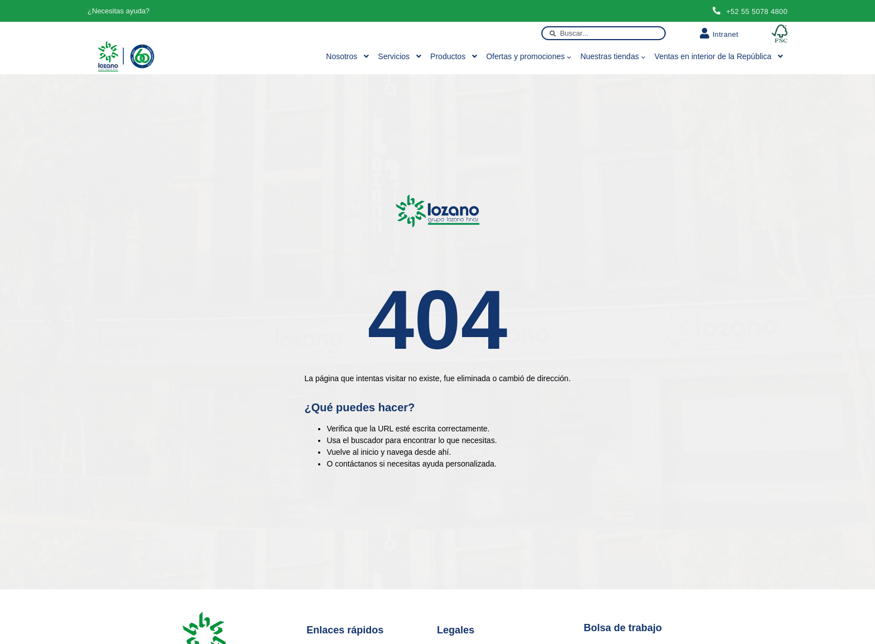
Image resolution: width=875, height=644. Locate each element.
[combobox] (603, 33)
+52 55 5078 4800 (756, 11)
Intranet (726, 34)
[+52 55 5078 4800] (716, 11)
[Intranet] (704, 33)
